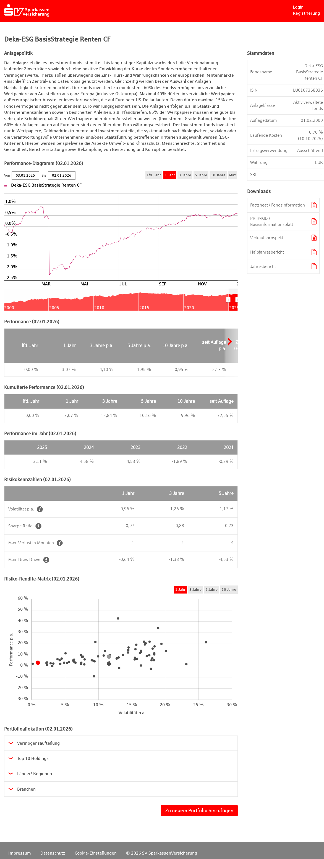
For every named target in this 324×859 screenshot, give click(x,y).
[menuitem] (232, 299)
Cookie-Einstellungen (96, 853)
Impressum (19, 853)
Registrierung (306, 13)
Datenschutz (52, 853)
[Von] (25, 175)
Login (298, 7)
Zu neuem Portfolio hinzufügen (199, 810)
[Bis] (61, 175)
